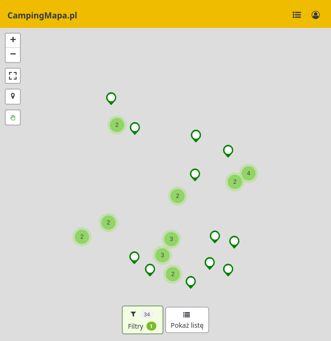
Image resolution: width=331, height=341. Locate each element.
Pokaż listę (186, 321)
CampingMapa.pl (42, 15)
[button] (135, 128)
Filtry (142, 320)
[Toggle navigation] (296, 15)
